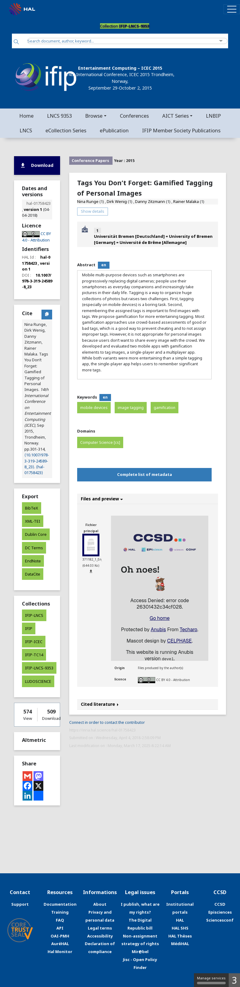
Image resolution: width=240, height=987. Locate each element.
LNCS (26, 130)
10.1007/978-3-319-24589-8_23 (37, 281)
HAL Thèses (180, 936)
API (59, 928)
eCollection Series (65, 130)
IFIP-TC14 (34, 654)
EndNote (33, 561)
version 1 (33, 209)
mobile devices (94, 407)
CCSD (219, 904)
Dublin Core (36, 534)
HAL (180, 920)
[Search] (16, 42)
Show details (92, 211)
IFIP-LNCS (34, 615)
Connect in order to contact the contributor (107, 722)
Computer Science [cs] (100, 442)
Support (20, 904)
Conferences (134, 115)
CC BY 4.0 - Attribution (173, 680)
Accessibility (100, 936)
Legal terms (100, 928)
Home (26, 115)
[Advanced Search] (221, 41)
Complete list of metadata (144, 474)
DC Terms (34, 548)
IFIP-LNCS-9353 (39, 668)
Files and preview (102, 499)
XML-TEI (32, 521)
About (99, 904)
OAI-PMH (60, 936)
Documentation (60, 904)
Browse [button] (93, 115)
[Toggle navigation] (232, 9)
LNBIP (213, 115)
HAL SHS (180, 928)
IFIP (28, 628)
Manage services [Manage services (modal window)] (211, 980)
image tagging (131, 407)
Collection (124, 26)
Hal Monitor (60, 951)
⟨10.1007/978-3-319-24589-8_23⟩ (36, 461)
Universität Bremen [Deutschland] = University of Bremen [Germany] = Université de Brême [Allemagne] (153, 239)
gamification (164, 407)
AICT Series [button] (175, 115)
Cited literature (100, 704)
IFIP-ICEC (33, 641)
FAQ (60, 920)
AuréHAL (60, 943)
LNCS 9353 (59, 115)
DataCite (32, 574)
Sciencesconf (220, 920)
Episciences (220, 912)
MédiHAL (180, 943)
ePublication (114, 130)
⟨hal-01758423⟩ (34, 469)
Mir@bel (140, 951)
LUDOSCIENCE (38, 681)
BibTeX (31, 508)
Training (60, 912)
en (103, 264)
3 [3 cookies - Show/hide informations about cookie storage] (234, 980)
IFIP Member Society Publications (181, 130)
